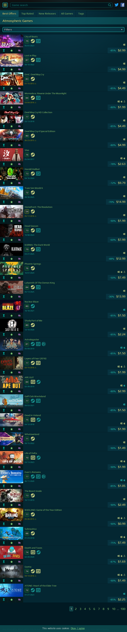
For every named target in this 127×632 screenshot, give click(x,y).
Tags (81, 13)
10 (113, 609)
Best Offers (9, 13)
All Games (67, 13)
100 (122, 609)
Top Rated (27, 13)
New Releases (47, 13)
